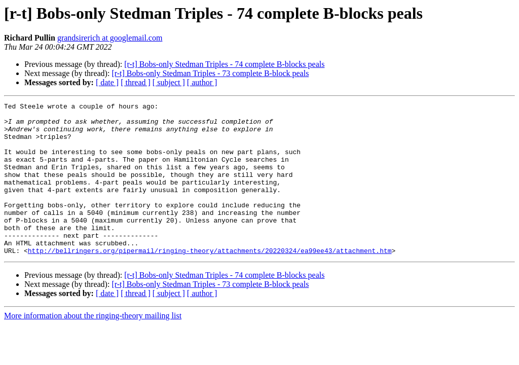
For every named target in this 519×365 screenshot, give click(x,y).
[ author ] (202, 82)
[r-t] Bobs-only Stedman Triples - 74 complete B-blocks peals (224, 64)
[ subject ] (169, 82)
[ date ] (107, 82)
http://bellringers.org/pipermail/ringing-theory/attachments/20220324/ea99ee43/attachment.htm (210, 280)
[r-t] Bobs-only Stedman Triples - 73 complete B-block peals (210, 73)
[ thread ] (136, 82)
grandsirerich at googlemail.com (109, 37)
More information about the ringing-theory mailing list (92, 346)
